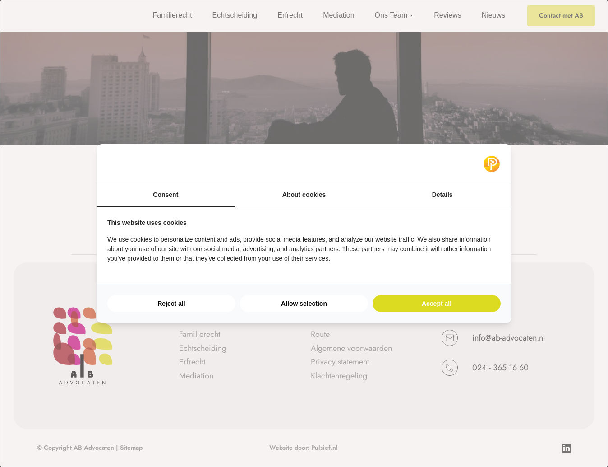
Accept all (436, 303)
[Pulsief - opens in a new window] (492, 164)
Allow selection (304, 303)
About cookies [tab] (304, 194)
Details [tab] (442, 194)
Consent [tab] (165, 194)
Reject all (171, 303)
